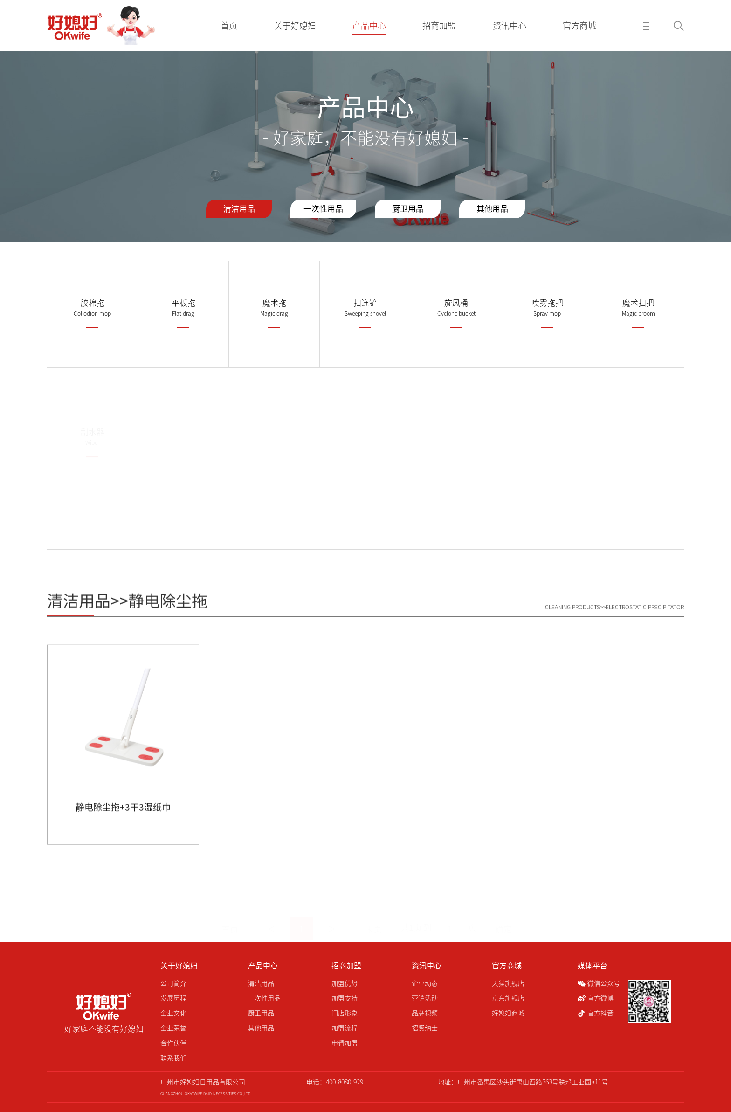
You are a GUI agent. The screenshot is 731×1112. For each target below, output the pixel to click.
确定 (503, 918)
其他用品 (492, 209)
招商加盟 (346, 965)
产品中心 (263, 965)
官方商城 (507, 965)
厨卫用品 (408, 209)
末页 (373, 918)
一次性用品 (323, 209)
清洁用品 (239, 209)
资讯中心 (426, 965)
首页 (229, 918)
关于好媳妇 (179, 965)
